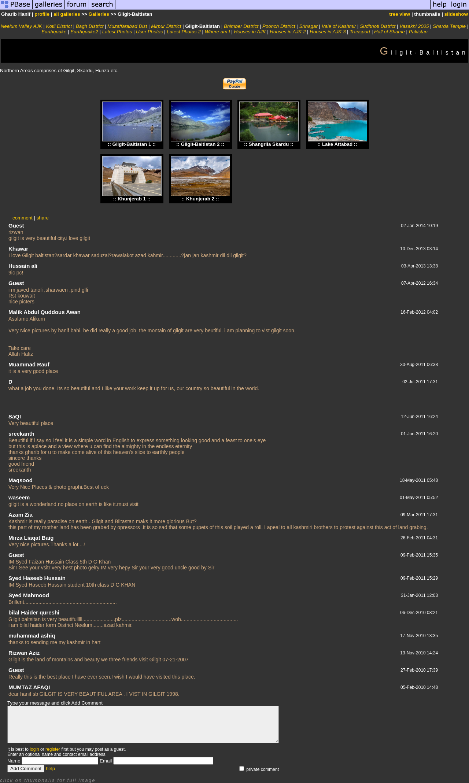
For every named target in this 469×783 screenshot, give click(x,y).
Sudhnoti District (377, 26)
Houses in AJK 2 (288, 31)
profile (41, 14)
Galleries (99, 14)
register (52, 749)
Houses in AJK (250, 31)
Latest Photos (117, 31)
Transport (360, 31)
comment (22, 218)
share (43, 218)
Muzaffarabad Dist (127, 26)
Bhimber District (241, 26)
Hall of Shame (389, 31)
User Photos (149, 31)
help (50, 768)
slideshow (456, 14)
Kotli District (59, 26)
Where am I (217, 31)
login (34, 749)
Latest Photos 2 (184, 31)
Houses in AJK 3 (328, 31)
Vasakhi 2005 (414, 26)
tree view (399, 14)
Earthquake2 (84, 31)
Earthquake (53, 31)
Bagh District (90, 26)
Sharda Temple (449, 26)
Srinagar (308, 26)
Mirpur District (166, 26)
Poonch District (278, 26)
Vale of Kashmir (339, 26)
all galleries (66, 14)
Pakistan (418, 31)
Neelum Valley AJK (21, 26)
